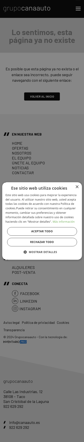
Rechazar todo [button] (42, 242)
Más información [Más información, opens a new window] (64, 222)
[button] (42, 252)
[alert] (42, 221)
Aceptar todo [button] (42, 231)
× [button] (77, 187)
